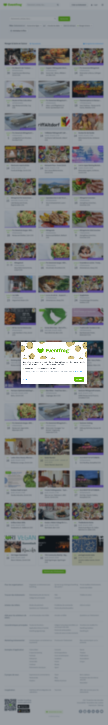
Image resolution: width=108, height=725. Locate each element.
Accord (79, 379)
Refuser (25, 379)
